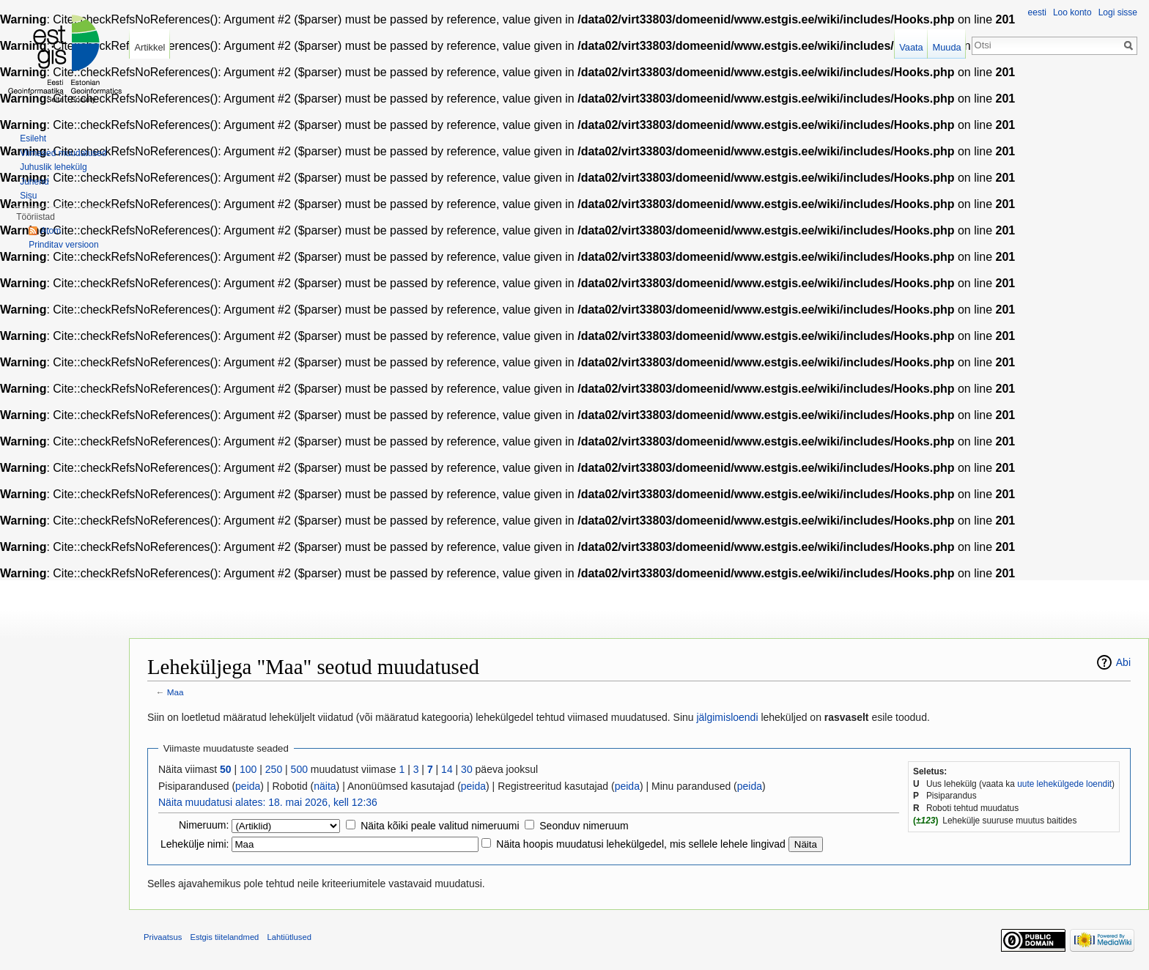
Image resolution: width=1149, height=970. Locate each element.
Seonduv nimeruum (583, 826)
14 (447, 769)
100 (248, 769)
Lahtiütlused (289, 937)
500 (299, 769)
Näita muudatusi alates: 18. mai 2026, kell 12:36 (267, 802)
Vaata (911, 47)
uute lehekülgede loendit (1064, 784)
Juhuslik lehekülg (53, 167)
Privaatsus (163, 937)
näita (325, 786)
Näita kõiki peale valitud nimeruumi (440, 826)
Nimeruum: (204, 825)
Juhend (34, 182)
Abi (1123, 662)
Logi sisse (1117, 12)
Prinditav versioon (63, 245)
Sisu (28, 195)
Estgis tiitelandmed (224, 937)
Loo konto (1072, 12)
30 (467, 769)
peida (247, 786)
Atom (50, 231)
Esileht (33, 138)
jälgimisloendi (727, 717)
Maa (175, 692)
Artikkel (149, 47)
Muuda (946, 47)
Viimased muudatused (63, 153)
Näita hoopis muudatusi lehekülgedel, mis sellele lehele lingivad (641, 844)
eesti (1037, 12)
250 (273, 769)
